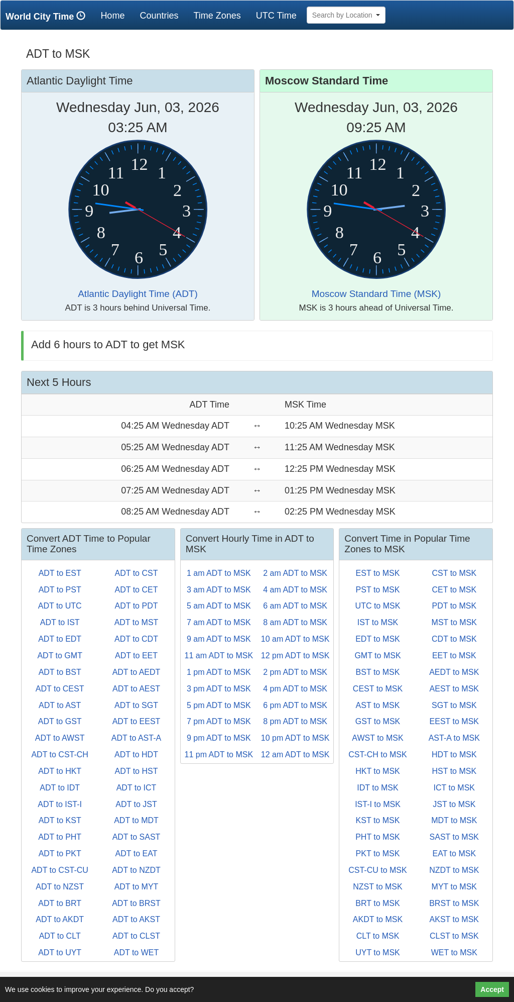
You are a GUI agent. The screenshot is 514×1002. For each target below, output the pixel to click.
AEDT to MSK (454, 672)
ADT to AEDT (136, 672)
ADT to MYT (136, 886)
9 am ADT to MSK (219, 639)
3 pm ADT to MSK (219, 688)
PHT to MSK (377, 837)
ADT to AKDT (60, 919)
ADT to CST (136, 573)
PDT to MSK (454, 606)
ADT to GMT (59, 655)
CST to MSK (454, 573)
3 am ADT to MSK (219, 589)
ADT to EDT (59, 639)
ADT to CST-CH (59, 754)
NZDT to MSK (454, 870)
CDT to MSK (454, 639)
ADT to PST (60, 589)
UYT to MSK (377, 952)
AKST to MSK (454, 919)
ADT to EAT (136, 853)
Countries (159, 16)
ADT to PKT (60, 853)
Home (116, 15)
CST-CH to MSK (377, 754)
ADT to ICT (136, 787)
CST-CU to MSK (377, 870)
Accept (492, 989)
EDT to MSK (377, 639)
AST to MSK (378, 705)
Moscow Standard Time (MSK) (376, 293)
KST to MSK (378, 820)
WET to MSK (454, 952)
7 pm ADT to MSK (219, 721)
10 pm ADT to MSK (295, 738)
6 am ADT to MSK (295, 606)
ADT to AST (60, 705)
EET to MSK (454, 655)
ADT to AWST (60, 738)
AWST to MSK (377, 738)
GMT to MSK (377, 655)
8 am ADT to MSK (295, 622)
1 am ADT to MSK (219, 573)
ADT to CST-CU (59, 870)
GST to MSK (378, 721)
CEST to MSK (378, 688)
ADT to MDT (136, 820)
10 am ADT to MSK (295, 639)
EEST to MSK (454, 721)
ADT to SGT (136, 705)
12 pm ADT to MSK (295, 655)
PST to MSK (378, 589)
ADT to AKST (136, 919)
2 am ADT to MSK (295, 573)
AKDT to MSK (378, 919)
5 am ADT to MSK (219, 606)
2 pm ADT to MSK (295, 672)
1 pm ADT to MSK (219, 672)
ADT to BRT (59, 903)
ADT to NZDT (136, 870)
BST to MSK (378, 672)
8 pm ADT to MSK (295, 721)
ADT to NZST (60, 886)
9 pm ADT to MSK (219, 738)
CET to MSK (454, 589)
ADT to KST (60, 820)
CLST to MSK (454, 936)
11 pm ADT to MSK (218, 754)
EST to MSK (378, 573)
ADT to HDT (136, 754)
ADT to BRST (136, 903)
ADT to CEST (60, 688)
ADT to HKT (59, 771)
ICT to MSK (454, 787)
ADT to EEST (136, 721)
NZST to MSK (377, 886)
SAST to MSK (454, 837)
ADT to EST (60, 573)
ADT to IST (60, 622)
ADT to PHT (59, 837)
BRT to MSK (377, 903)
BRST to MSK (454, 903)
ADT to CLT (60, 936)
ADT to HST (136, 771)
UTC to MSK (378, 606)
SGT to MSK (454, 705)
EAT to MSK (454, 853)
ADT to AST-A (136, 738)
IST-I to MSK (378, 804)
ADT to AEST (136, 688)
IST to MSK (378, 622)
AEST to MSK (454, 688)
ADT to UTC (60, 606)
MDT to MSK (454, 820)
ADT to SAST (136, 837)
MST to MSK (454, 622)
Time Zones (216, 16)
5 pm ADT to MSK (219, 705)
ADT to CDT (136, 639)
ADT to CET (136, 589)
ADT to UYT (59, 952)
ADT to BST (60, 672)
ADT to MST (136, 622)
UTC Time (276, 16)
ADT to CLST (136, 936)
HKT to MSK (377, 771)
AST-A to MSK (454, 738)
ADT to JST (136, 804)
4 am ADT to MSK (295, 589)
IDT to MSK (377, 787)
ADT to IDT (60, 787)
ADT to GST (60, 721)
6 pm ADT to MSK (295, 705)
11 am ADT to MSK (218, 655)
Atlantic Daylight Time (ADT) (138, 293)
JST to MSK (454, 804)
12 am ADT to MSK (295, 754)
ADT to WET (136, 952)
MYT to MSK (454, 886)
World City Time (48, 16)
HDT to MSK (454, 754)
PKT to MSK (378, 853)
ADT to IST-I (60, 804)
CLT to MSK (378, 936)
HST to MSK (454, 771)
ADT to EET (136, 655)
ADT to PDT (136, 606)
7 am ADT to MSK (219, 622)
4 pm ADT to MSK (295, 688)
